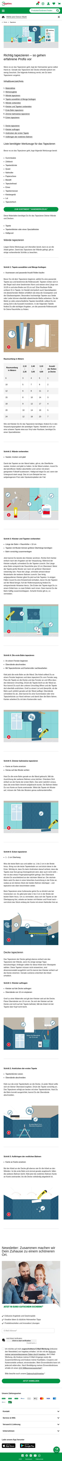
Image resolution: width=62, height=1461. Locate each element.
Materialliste (10, 88)
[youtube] (35, 1455)
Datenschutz (39, 1459)
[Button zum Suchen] (57, 10)
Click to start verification (21, 1341)
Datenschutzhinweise (35, 1374)
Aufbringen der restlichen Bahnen (18, 137)
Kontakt (6, 1411)
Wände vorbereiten (13, 103)
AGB (20, 1459)
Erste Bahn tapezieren (14, 110)
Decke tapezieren (12, 126)
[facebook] (22, 1455)
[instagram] (31, 1455)
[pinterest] (27, 1455)
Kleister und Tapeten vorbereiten (18, 107)
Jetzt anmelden (31, 1381)
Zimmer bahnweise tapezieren (17, 114)
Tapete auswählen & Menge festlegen (20, 99)
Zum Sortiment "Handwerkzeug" (31, 209)
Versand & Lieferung (11, 1424)
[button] (3, 10)
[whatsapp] (39, 1455)
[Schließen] (58, 17)
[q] (42, 10)
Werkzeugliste (11, 92)
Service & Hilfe (9, 1418)
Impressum (28, 1459)
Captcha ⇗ (32, 1343)
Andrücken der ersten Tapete (17, 133)
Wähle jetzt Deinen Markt (16, 17)
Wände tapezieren (12, 96)
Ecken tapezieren (12, 118)
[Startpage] (7, 3)
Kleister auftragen (12, 129)
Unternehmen (8, 1431)
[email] (28, 1330)
